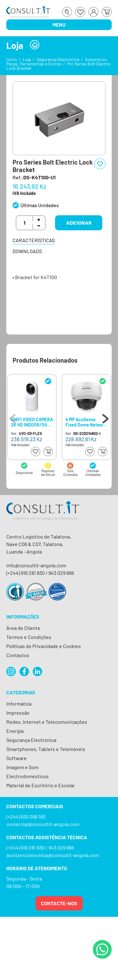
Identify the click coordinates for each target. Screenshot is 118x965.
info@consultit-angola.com (36, 565)
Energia (15, 731)
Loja (27, 59)
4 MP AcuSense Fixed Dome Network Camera (86, 422)
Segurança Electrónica (58, 59)
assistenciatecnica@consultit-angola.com (52, 855)
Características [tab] (34, 240)
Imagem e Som (22, 767)
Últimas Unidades (39, 205)
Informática (18, 704)
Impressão (18, 713)
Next (105, 417)
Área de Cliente (23, 628)
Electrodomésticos (27, 776)
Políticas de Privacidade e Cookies (43, 646)
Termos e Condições (28, 637)
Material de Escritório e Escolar (40, 785)
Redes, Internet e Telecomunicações (46, 722)
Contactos (17, 655)
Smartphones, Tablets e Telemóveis (45, 749)
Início (11, 59)
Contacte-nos (59, 903)
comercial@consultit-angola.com (42, 824)
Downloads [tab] (27, 251)
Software (16, 758)
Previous (12, 417)
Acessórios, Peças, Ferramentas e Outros (57, 61)
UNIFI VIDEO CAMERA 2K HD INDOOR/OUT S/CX (32, 422)
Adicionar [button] (79, 223)
